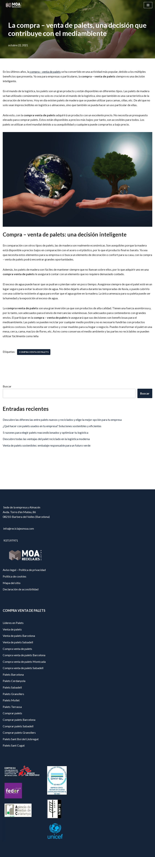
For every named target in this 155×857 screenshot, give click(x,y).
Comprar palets (12, 713)
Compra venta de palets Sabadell (23, 668)
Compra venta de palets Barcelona (24, 655)
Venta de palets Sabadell (18, 642)
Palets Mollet (11, 700)
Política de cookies (14, 576)
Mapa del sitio (11, 583)
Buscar (7, 386)
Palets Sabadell (12, 687)
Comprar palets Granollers (19, 732)
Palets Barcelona (13, 674)
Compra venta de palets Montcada (24, 661)
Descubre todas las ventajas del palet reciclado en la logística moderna (46, 439)
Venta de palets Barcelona (19, 635)
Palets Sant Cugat (14, 745)
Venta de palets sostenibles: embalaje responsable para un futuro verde (46, 445)
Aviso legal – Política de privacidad (24, 570)
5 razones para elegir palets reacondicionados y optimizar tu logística (45, 432)
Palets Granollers (13, 694)
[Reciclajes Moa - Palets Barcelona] (13, 5)
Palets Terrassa (12, 706)
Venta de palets (12, 629)
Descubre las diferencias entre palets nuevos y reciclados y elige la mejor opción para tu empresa (62, 419)
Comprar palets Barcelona (19, 719)
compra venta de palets (34, 352)
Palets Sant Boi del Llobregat (21, 739)
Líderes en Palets (13, 622)
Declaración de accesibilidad (20, 589)
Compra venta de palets (17, 648)
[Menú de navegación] (148, 5)
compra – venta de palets (45, 71)
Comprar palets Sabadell (18, 726)
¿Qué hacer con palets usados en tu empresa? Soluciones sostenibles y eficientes (52, 426)
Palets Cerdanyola (14, 681)
